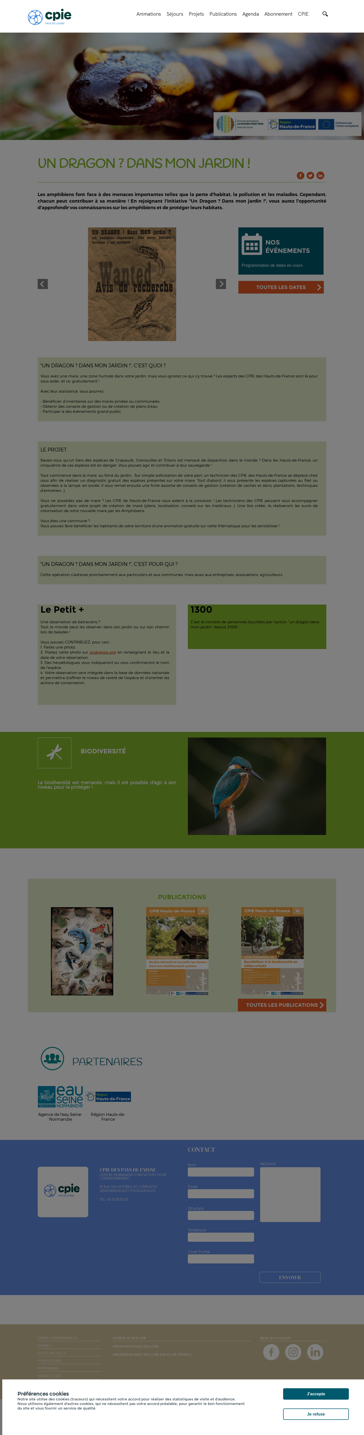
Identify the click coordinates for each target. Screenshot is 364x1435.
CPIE (303, 13)
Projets (196, 13)
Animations (148, 13)
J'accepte (316, 1394)
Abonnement (278, 13)
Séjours (175, 13)
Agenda (250, 13)
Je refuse (316, 1414)
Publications (223, 13)
